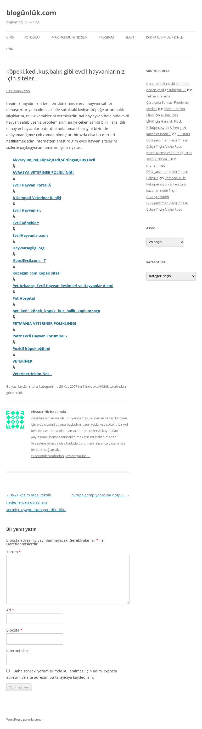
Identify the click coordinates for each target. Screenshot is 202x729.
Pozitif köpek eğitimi (31, 348)
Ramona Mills (175, 178)
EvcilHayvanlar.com (30, 235)
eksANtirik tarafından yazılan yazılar (60, 455)
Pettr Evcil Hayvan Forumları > (40, 335)
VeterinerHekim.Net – (32, 373)
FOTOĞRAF (32, 37)
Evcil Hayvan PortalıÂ (32, 185)
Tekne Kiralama (158, 96)
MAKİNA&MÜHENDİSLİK (69, 37)
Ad (10, 609)
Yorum (13, 551)
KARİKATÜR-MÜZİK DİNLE (164, 37)
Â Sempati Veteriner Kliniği (37, 197)
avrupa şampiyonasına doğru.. (100, 494)
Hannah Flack (171, 121)
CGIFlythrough (157, 196)
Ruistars (183, 133)
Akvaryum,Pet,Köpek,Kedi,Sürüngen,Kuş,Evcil (54, 159)
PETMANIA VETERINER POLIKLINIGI (44, 323)
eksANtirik (101, 386)
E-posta (14, 630)
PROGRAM (106, 37)
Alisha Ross (169, 115)
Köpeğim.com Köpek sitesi (36, 273)
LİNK (9, 49)
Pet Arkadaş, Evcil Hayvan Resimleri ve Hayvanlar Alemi (63, 285)
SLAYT (129, 37)
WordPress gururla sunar (24, 719)
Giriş (10, 37)
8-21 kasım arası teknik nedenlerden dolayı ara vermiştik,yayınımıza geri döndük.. (36, 502)
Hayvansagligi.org (28, 247)
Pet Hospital (24, 298)
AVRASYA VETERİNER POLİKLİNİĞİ (43, 172)
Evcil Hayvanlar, (27, 210)
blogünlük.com (31, 12)
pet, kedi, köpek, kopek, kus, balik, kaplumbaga (56, 310)
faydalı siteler (28, 386)
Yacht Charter (174, 108)
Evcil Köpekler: (26, 222)
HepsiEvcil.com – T (29, 260)
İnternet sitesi (18, 650)
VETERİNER (22, 361)
